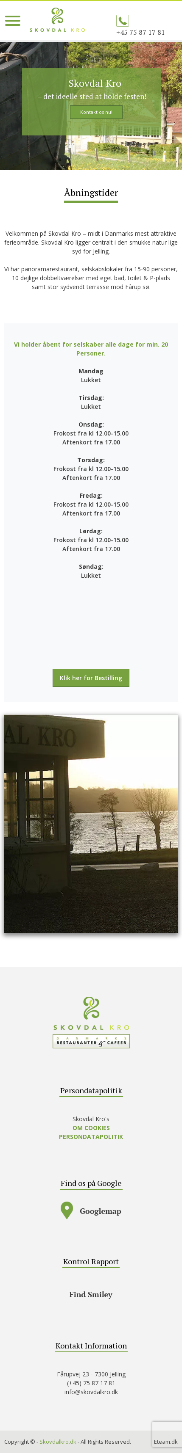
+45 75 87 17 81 (140, 32)
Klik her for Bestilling (91, 678)
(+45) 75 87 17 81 (91, 1383)
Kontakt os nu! (96, 112)
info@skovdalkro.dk (91, 1392)
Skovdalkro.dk (57, 1441)
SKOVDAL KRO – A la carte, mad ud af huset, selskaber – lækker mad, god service (57, 20)
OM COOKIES (91, 1128)
